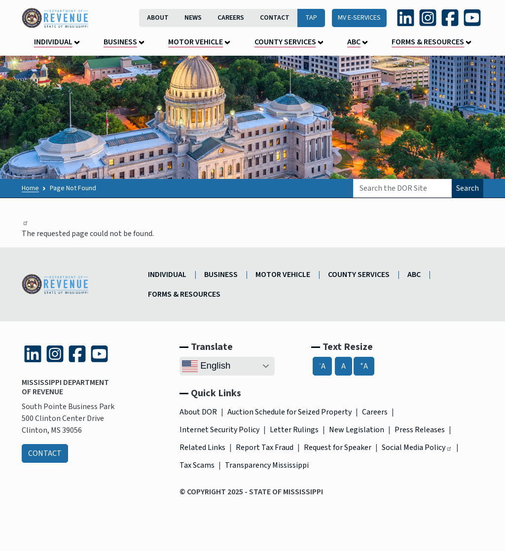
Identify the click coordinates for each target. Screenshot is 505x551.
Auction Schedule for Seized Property (289, 412)
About (158, 18)
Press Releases (420, 429)
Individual (53, 41)
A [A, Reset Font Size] (343, 366)
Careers (230, 18)
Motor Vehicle (195, 41)
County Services (285, 41)
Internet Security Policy (219, 429)
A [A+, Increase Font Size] (364, 366)
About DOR (198, 412)
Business (120, 41)
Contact (274, 18)
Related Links (202, 447)
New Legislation (356, 429)
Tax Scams (197, 465)
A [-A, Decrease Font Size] (322, 366)
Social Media (417, 447)
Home (30, 188)
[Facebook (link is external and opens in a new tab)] (450, 17)
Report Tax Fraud (264, 447)
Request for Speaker (337, 447)
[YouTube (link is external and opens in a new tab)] (472, 17)
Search (467, 188)
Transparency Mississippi (267, 465)
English (206, 366)
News (193, 18)
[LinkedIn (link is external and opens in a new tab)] (405, 17)
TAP (311, 18)
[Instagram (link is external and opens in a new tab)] (427, 17)
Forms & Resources (428, 41)
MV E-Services (359, 18)
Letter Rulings (294, 429)
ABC (354, 41)
